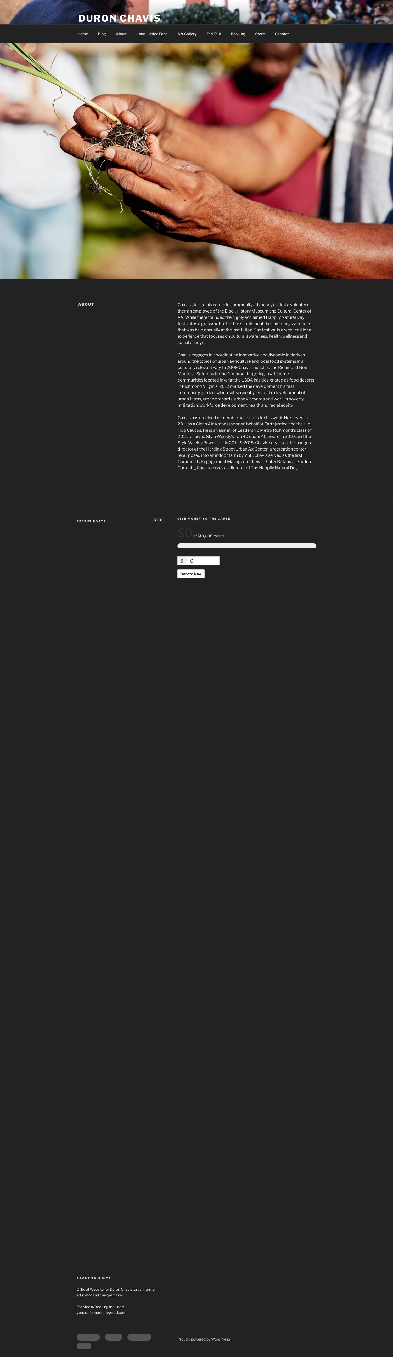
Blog (102, 34)
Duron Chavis (119, 18)
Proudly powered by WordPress (203, 1339)
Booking (238, 34)
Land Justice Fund (152, 34)
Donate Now (191, 573)
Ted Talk (214, 34)
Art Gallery (187, 34)
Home (83, 34)
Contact (282, 34)
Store (260, 34)
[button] (160, 520)
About (121, 34)
